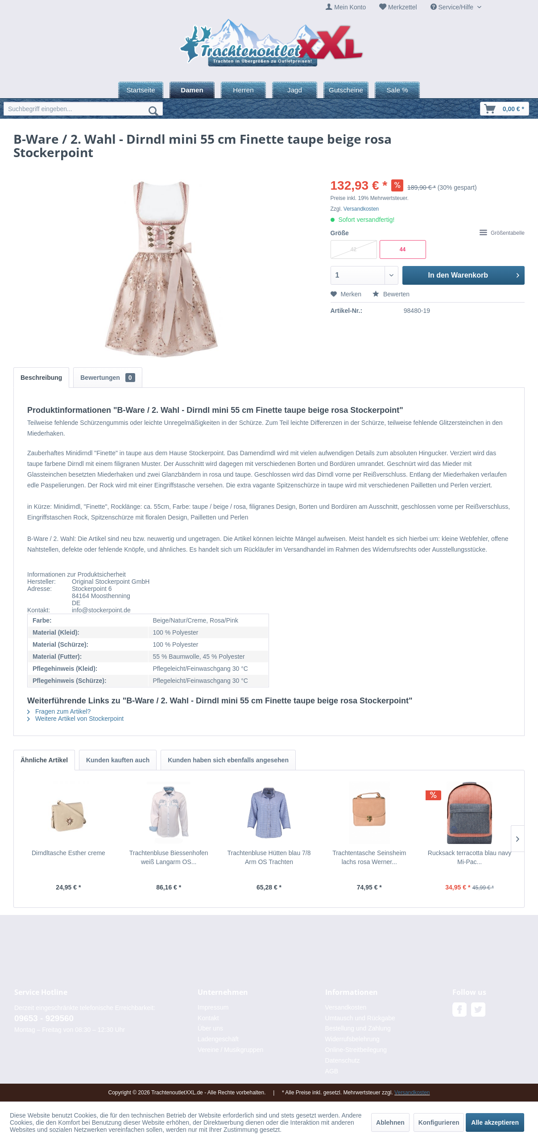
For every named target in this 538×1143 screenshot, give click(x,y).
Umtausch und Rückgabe (360, 1018)
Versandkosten (361, 209)
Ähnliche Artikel (44, 760)
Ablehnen (390, 1122)
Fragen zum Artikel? (59, 711)
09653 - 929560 (44, 1018)
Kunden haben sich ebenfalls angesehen (228, 760)
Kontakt (208, 1018)
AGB (332, 1071)
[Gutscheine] (346, 90)
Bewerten (391, 294)
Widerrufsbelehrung (352, 1039)
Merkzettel (402, 7)
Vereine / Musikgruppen (230, 1049)
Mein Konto (350, 7)
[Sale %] (397, 90)
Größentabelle (502, 233)
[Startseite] (140, 90)
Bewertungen (107, 377)
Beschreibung (41, 377)
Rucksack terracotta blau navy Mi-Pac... (470, 857)
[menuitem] (345, 7)
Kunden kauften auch (117, 760)
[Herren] (243, 90)
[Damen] (192, 90)
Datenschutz (342, 1060)
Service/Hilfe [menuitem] (452, 7)
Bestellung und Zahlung (358, 1028)
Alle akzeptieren (495, 1122)
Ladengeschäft (218, 1039)
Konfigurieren (438, 1122)
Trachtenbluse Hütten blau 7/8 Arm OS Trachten (268, 857)
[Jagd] (294, 90)
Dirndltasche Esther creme (68, 852)
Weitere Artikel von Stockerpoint (75, 718)
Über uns (210, 1028)
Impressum (213, 1007)
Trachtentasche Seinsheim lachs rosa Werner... (369, 857)
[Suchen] (153, 111)
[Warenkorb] (504, 109)
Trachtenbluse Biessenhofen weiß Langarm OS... (168, 857)
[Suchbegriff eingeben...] (83, 109)
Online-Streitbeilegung (356, 1049)
